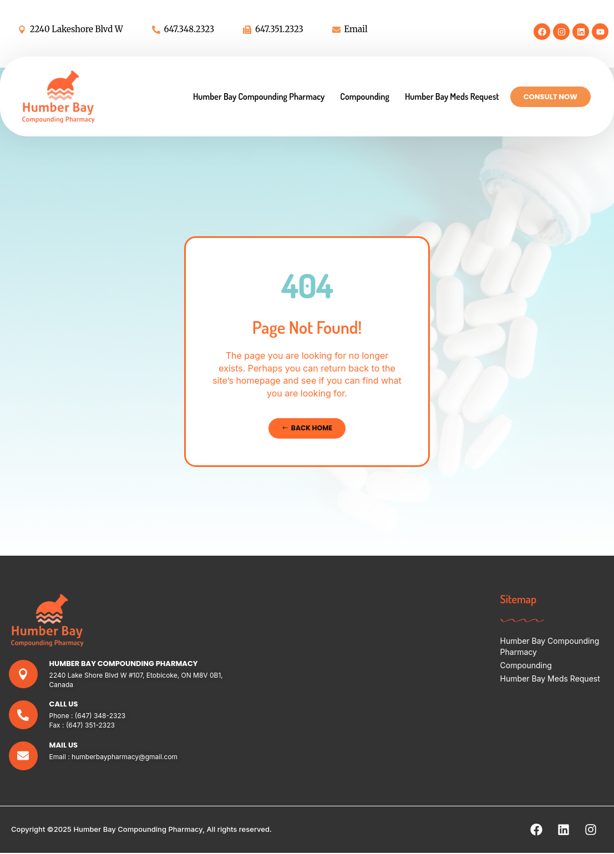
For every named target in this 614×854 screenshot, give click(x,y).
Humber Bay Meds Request (452, 96)
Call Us (64, 704)
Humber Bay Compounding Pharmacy (258, 96)
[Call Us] (23, 715)
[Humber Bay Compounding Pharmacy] (23, 674)
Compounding (364, 96)
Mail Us (64, 745)
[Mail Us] (23, 756)
